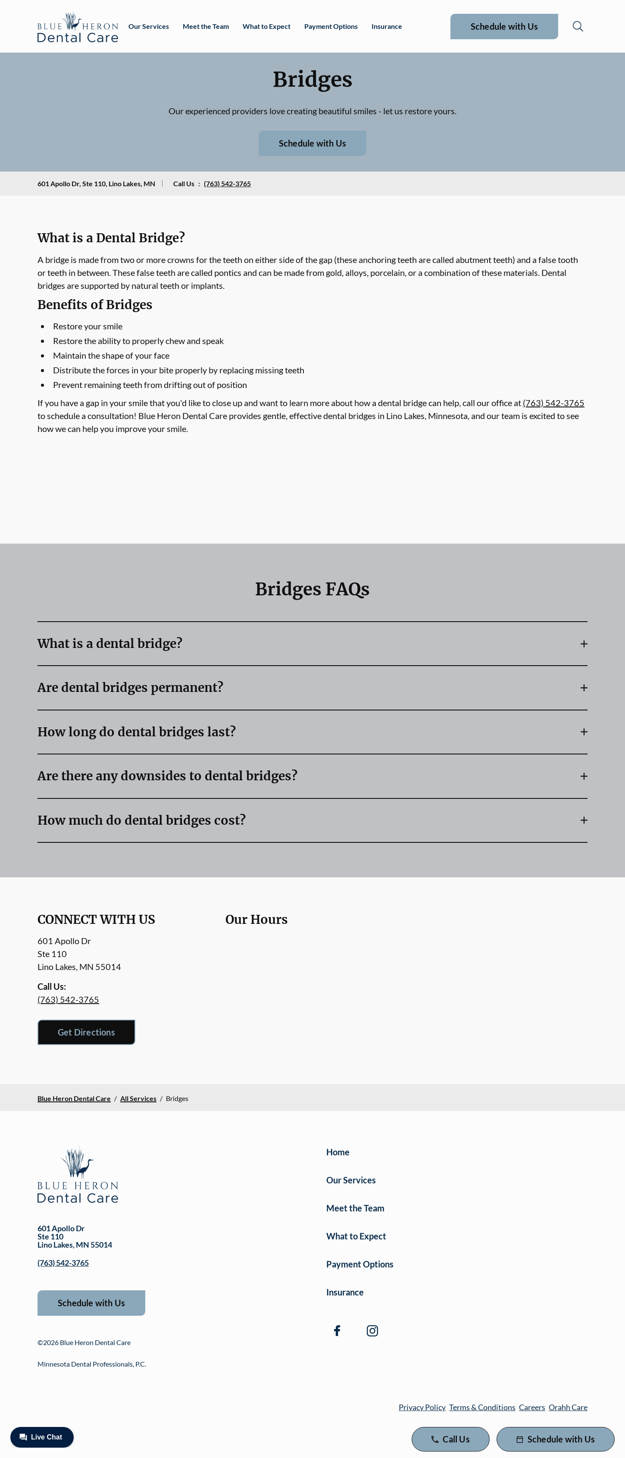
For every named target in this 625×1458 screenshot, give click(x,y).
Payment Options (331, 26)
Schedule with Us (504, 26)
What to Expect (267, 26)
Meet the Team (206, 26)
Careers (532, 1407)
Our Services (148, 26)
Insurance (387, 26)
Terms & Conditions (482, 1407)
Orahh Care (568, 1407)
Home (338, 1152)
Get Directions (86, 1032)
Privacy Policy (422, 1407)
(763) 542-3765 (227, 183)
